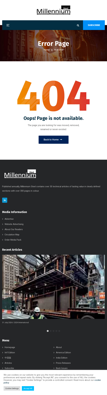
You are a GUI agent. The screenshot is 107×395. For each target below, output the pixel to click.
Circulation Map (12, 234)
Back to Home (53, 139)
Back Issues (62, 368)
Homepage (10, 347)
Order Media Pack (13, 240)
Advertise (9, 219)
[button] (48, 331)
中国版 (8, 357)
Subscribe (9, 368)
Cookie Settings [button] (12, 388)
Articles (8, 363)
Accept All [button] (28, 388)
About (59, 347)
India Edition (61, 357)
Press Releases (63, 363)
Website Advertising (14, 224)
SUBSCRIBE (94, 25)
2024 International (21, 323)
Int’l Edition (10, 352)
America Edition (63, 352)
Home (47, 49)
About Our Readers (14, 229)
